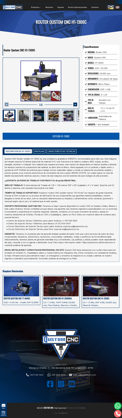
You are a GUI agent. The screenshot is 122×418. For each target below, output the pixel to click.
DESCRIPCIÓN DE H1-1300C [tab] (18, 151)
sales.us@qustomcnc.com (82, 374)
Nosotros (49, 7)
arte (63, 413)
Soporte (60, 7)
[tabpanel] (61, 208)
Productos (36, 7)
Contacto (95, 7)
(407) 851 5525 (34, 374)
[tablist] (61, 151)
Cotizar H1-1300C (61, 136)
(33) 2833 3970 (56, 375)
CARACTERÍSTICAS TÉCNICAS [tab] (61, 151)
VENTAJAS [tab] (39, 151)
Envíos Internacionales (77, 7)
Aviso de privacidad (76, 408)
